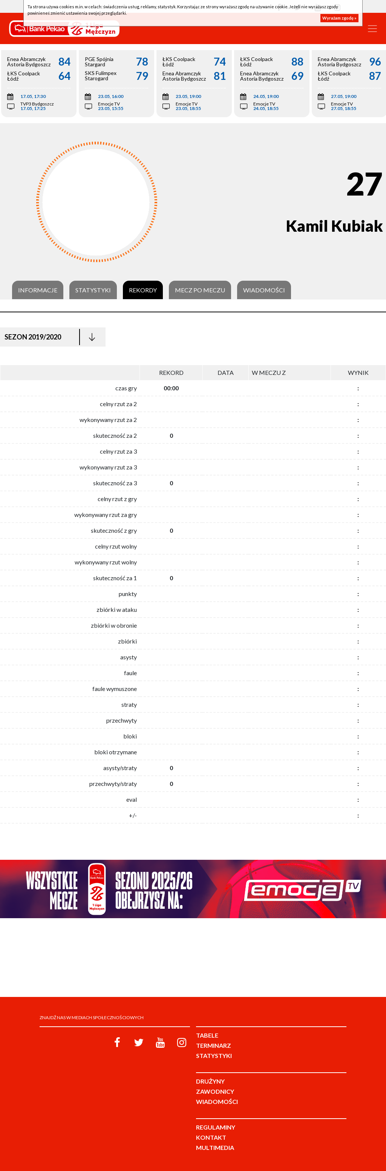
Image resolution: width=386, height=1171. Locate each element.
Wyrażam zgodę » (339, 17)
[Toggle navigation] (372, 28)
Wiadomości (264, 290)
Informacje (37, 290)
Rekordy (143, 290)
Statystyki (93, 290)
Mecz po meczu (200, 290)
